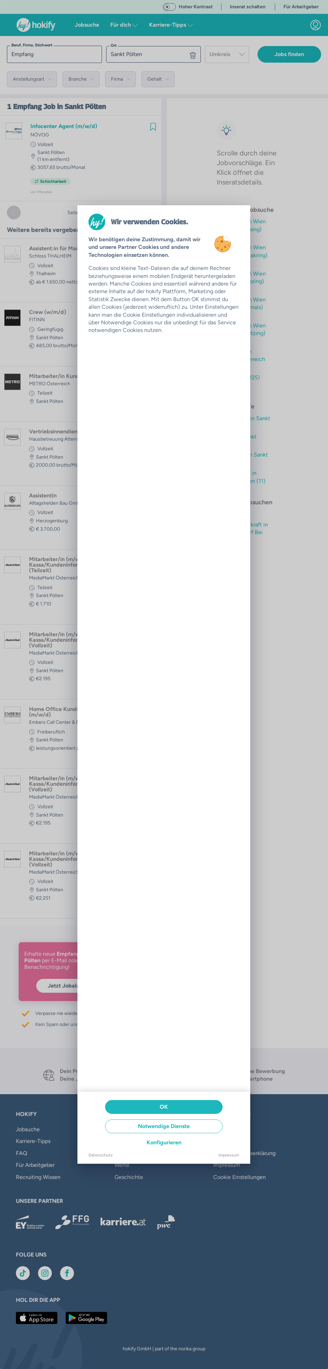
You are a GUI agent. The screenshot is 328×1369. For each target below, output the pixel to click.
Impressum (228, 1155)
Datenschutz (100, 1155)
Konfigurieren (164, 1142)
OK (164, 1107)
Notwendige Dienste (164, 1126)
